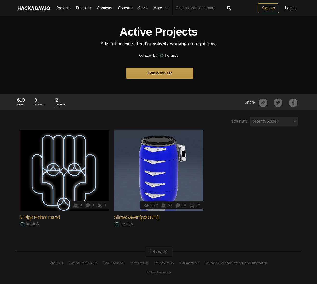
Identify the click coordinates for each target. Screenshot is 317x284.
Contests (104, 8)
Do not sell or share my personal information (236, 263)
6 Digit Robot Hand (40, 217)
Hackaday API (190, 263)
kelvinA (168, 55)
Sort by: (239, 121)
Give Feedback (113, 263)
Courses (125, 8)
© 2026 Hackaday (158, 272)
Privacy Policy (164, 263)
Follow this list (160, 73)
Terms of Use (139, 263)
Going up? (158, 251)
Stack (143, 8)
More (162, 8)
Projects (63, 8)
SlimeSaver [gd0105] (136, 217)
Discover (83, 8)
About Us (56, 263)
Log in (290, 8)
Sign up (268, 8)
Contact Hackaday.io (83, 263)
